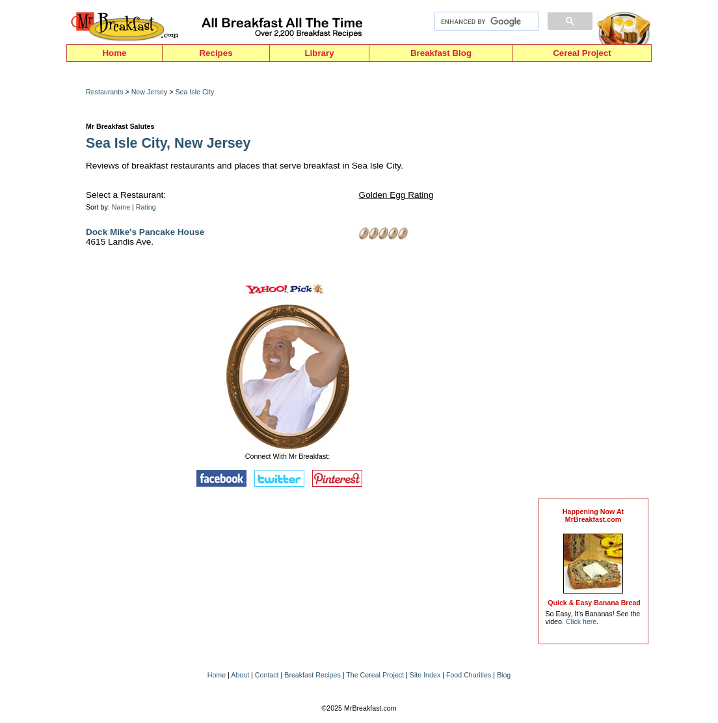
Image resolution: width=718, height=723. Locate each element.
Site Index (425, 675)
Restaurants (104, 92)
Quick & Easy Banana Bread (594, 603)
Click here (581, 621)
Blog (504, 675)
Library (319, 53)
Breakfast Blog (441, 53)
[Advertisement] (593, 283)
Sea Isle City (194, 92)
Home (114, 53)
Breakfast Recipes (312, 675)
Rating (146, 207)
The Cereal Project (375, 675)
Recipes (215, 53)
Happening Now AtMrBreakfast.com (593, 515)
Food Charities (468, 675)
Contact (267, 675)
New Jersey (149, 92)
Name (121, 207)
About (240, 675)
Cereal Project (582, 53)
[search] (485, 21)
